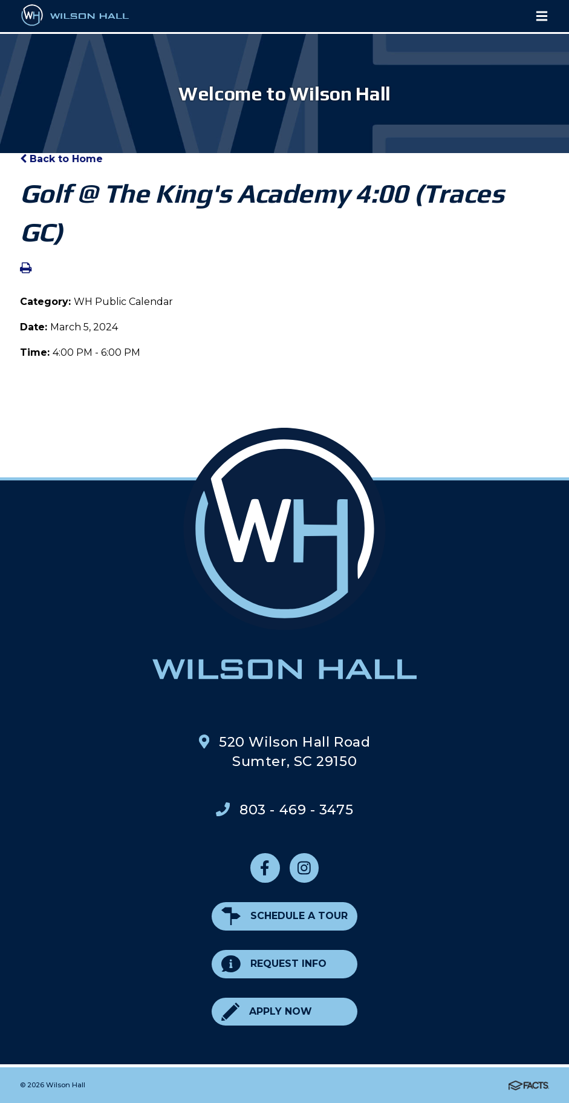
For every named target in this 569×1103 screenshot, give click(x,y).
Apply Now (266, 1012)
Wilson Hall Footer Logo (284, 553)
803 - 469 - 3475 (296, 809)
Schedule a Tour (284, 916)
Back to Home (61, 159)
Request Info (274, 964)
